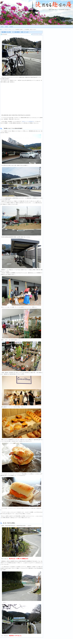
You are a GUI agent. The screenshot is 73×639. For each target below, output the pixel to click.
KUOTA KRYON (35, 34)
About (6, 26)
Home (2, 26)
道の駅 (40, 34)
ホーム (3, 29)
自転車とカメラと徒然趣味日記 (28, 121)
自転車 (6, 29)
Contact (11, 26)
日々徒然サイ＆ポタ (11, 29)
